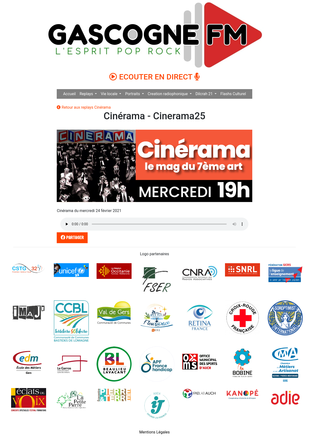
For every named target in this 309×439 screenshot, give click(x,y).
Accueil (69, 94)
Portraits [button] (133, 94)
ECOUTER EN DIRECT (154, 76)
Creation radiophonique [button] (168, 94)
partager (71, 237)
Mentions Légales (154, 432)
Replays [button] (87, 94)
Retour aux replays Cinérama (84, 107)
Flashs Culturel (233, 94)
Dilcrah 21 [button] (205, 94)
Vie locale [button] (109, 94)
